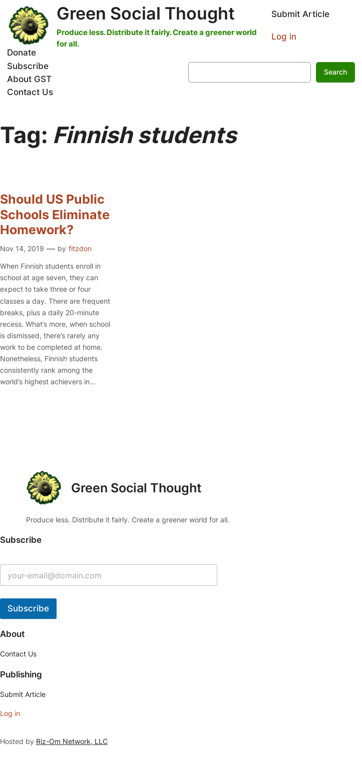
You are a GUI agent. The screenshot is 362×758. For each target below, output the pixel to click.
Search (335, 72)
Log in (283, 37)
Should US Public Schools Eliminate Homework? (55, 214)
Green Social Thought (146, 13)
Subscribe (28, 608)
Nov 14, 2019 (22, 248)
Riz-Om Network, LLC (72, 741)
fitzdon (80, 248)
